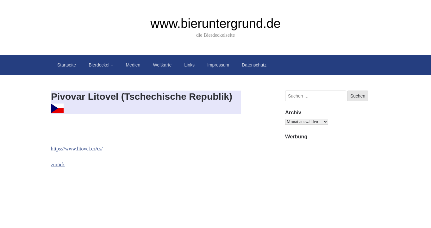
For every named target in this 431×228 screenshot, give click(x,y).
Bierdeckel (99, 64)
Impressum (218, 64)
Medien (133, 64)
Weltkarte (162, 64)
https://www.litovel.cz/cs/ (77, 148)
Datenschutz (254, 64)
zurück (58, 164)
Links (189, 64)
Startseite (66, 64)
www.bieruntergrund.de (215, 23)
